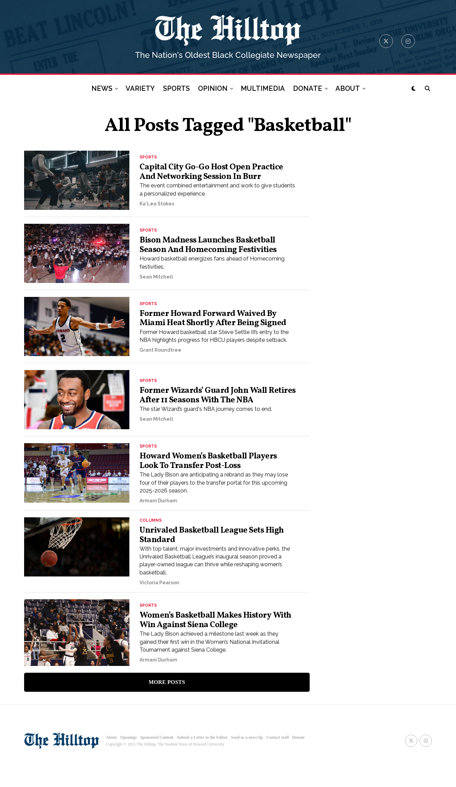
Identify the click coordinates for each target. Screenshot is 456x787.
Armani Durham (158, 522)
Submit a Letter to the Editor (202, 762)
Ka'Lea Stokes (157, 213)
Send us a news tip (247, 762)
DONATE (307, 88)
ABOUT (347, 88)
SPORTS (176, 88)
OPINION (212, 88)
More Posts (167, 706)
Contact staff (277, 762)
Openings (128, 762)
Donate (298, 762)
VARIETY (140, 88)
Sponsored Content (157, 762)
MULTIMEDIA (263, 88)
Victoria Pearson (159, 607)
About (111, 762)
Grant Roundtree (160, 372)
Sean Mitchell (156, 293)
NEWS (101, 88)
